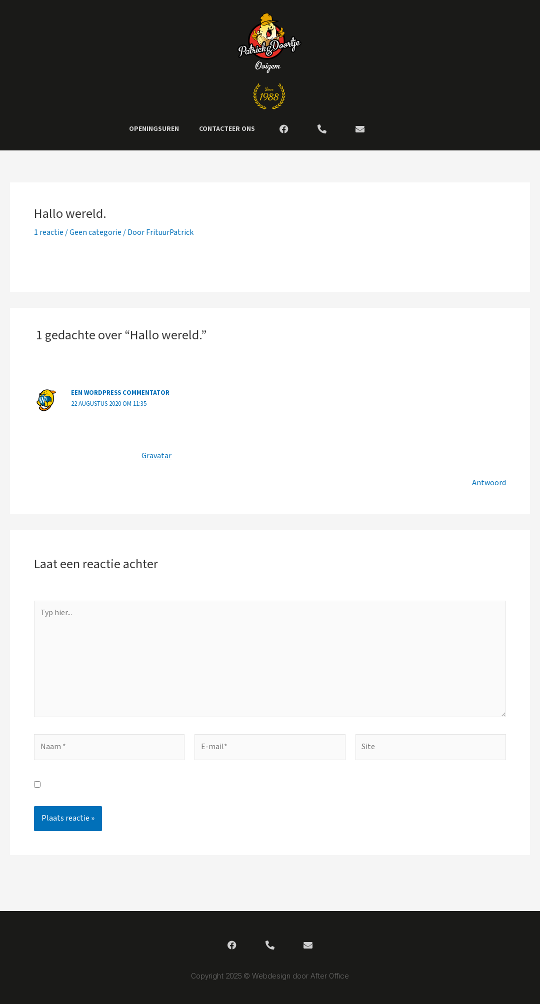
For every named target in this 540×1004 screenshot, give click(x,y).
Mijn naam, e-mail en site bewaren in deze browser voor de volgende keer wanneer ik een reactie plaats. (222, 787)
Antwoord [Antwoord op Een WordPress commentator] (489, 482)
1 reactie (49, 232)
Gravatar (156, 455)
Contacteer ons (227, 128)
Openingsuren (154, 128)
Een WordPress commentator (121, 392)
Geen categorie (96, 232)
